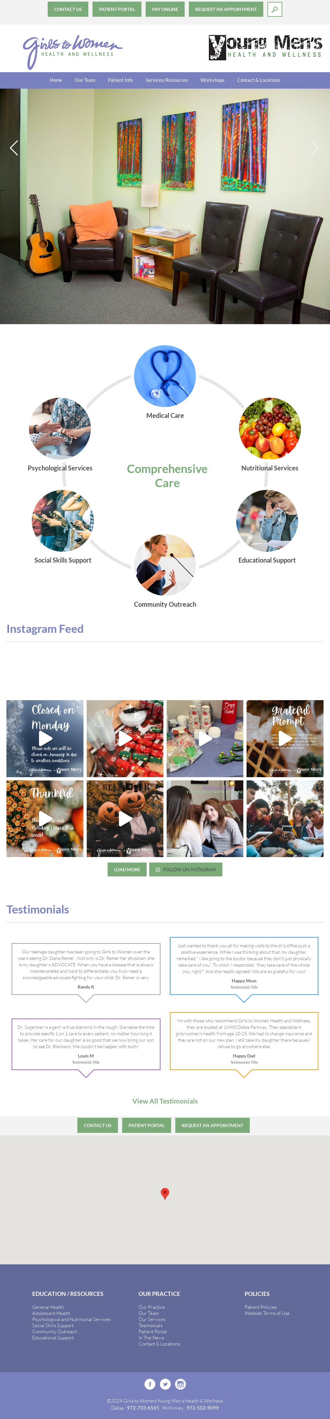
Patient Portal (117, 9)
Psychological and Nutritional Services (71, 1319)
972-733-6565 (143, 1408)
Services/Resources (167, 80)
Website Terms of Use (267, 1313)
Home (56, 80)
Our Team (85, 80)
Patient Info (120, 80)
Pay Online (165, 9)
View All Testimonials (165, 1101)
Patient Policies (261, 1307)
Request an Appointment (226, 9)
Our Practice (152, 1307)
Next (315, 148)
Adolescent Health (51, 1313)
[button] (165, 1194)
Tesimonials (150, 1325)
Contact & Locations (258, 80)
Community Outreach (54, 1331)
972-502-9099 (203, 1408)
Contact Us (68, 9)
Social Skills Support (52, 1325)
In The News (151, 1337)
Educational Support (53, 1337)
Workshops (212, 80)
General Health (48, 1307)
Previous (14, 148)
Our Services (152, 1319)
